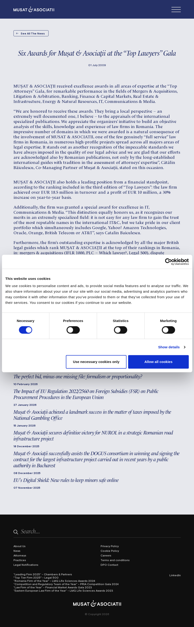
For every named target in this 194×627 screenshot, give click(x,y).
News (16, 550)
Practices (19, 560)
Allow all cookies (158, 362)
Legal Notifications (25, 564)
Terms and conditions (115, 560)
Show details (169, 347)
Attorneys (19, 555)
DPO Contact (109, 564)
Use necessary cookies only (96, 362)
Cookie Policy (110, 550)
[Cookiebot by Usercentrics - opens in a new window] (168, 261)
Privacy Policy (110, 546)
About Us (19, 546)
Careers (106, 555)
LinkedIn (175, 575)
